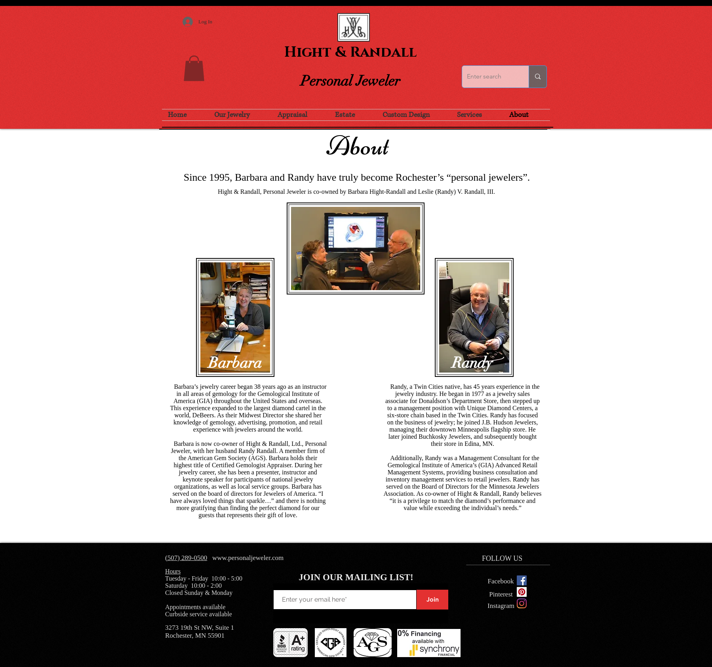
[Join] (432, 600)
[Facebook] (501, 581)
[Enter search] (489, 77)
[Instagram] (522, 603)
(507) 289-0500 (186, 558)
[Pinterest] (501, 594)
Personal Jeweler (350, 81)
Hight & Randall (350, 52)
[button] (194, 68)
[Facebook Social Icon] (522, 580)
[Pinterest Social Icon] (522, 592)
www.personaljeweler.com (248, 558)
